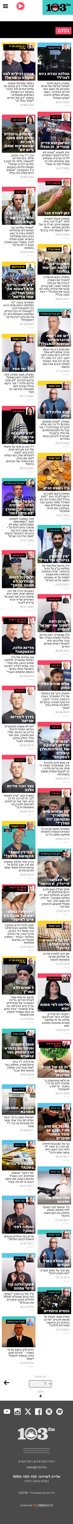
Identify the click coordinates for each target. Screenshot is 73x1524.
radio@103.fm (36, 1467)
